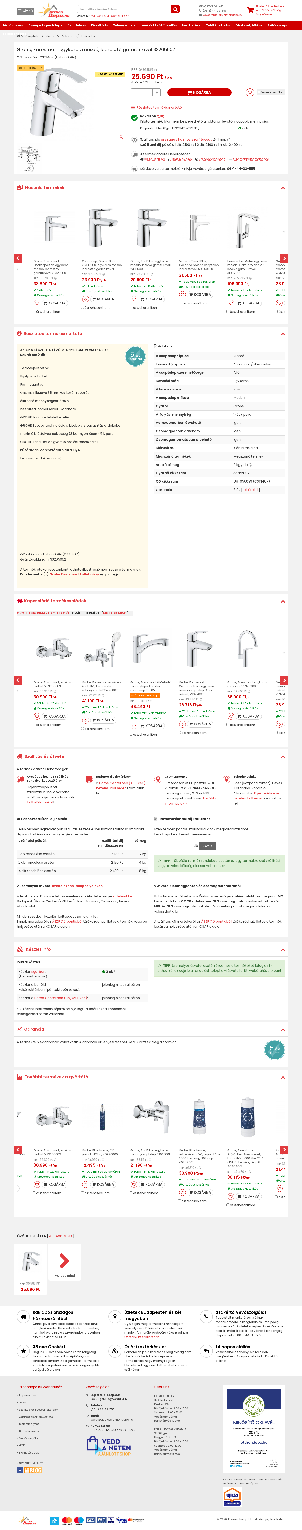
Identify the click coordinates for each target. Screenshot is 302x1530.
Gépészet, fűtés (247, 25)
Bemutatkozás (28, 1431)
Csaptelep (76, 25)
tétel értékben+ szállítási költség (270, 10)
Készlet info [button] (34, 949)
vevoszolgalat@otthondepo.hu (223, 15)
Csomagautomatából (251, 159)
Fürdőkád (98, 25)
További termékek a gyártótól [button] (53, 1077)
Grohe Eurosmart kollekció (74, 574)
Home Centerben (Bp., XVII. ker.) (60, 998)
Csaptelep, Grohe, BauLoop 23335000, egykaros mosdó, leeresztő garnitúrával (102, 265)
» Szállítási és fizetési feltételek (37, 1410)
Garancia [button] (30, 1029)
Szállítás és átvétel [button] (41, 756)
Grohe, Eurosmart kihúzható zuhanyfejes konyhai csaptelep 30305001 (150, 686)
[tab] (151, 188)
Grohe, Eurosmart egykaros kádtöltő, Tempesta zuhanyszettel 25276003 (102, 686)
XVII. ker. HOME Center (105, 16)
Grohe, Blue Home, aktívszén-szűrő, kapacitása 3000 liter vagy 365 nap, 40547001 (199, 1156)
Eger (125, 16)
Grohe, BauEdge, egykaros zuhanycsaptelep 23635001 (150, 1152)
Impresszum (26, 1395)
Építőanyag (276, 25)
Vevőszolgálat (28, 1438)
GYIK (21, 1445)
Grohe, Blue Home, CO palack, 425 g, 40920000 (100, 1152)
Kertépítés (190, 25)
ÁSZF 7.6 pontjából (67, 921)
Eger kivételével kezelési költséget (256, 796)
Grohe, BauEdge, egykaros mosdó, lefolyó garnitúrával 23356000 (150, 265)
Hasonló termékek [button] (40, 187)
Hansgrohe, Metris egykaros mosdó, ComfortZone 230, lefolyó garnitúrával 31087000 (247, 267)
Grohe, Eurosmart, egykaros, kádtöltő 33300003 (54, 684)
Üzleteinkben (181, 159)
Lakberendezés (14, 34)
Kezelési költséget (111, 788)
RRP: (134, 69)
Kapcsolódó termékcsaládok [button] (51, 601)
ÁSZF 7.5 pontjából (216, 921)
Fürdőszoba (12, 25)
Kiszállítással (154, 159)
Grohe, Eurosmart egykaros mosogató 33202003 (247, 684)
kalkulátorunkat (40, 802)
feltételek (250, 489)
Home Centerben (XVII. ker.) (122, 783)
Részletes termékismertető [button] (49, 333)
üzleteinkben (123, 896)
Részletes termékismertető (159, 107)
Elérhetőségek (28, 1453)
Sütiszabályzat (28, 1424)
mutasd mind (115, 613)
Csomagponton (212, 159)
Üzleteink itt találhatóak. (141, 1337)
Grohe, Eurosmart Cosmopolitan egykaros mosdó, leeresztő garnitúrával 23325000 (51, 267)
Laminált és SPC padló (158, 25)
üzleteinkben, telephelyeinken (77, 886)
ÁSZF (21, 1403)
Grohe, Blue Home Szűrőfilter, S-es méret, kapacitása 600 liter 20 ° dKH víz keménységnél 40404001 (245, 1158)
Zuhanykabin (123, 25)
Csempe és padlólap (44, 25)
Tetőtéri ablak (217, 25)
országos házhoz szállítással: (186, 139)
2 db (160, 116)
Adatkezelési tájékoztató (35, 1417)
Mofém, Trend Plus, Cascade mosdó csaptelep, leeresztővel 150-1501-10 (199, 265)
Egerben (38, 971)
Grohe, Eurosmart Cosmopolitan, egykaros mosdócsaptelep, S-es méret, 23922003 (196, 688)
